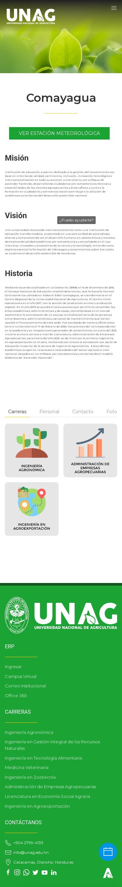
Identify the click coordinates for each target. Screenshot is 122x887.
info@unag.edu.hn (27, 852)
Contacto (82, 412)
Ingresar (13, 666)
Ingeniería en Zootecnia (30, 777)
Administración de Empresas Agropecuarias (50, 786)
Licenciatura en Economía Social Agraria (47, 796)
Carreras (17, 412)
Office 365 (16, 695)
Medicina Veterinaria (26, 767)
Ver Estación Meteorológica (59, 133)
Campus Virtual (20, 676)
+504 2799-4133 (24, 842)
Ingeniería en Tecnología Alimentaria (43, 758)
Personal (49, 412)
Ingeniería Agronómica (29, 732)
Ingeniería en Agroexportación (37, 806)
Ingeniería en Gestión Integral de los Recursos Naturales (52, 745)
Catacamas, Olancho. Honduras (39, 862)
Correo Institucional (25, 685)
